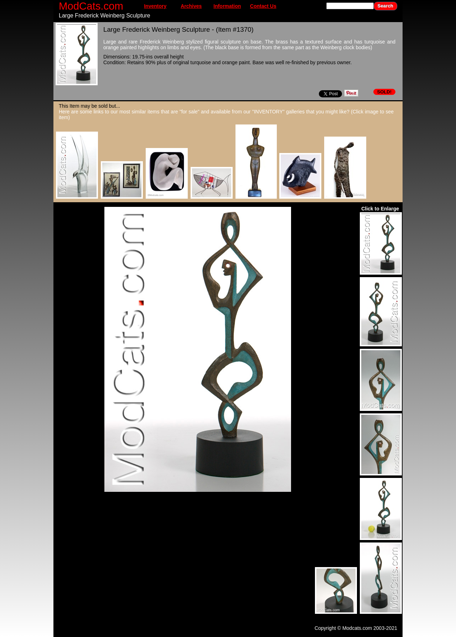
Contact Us (263, 6)
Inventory (155, 6)
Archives (191, 6)
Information (227, 6)
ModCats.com (91, 6)
